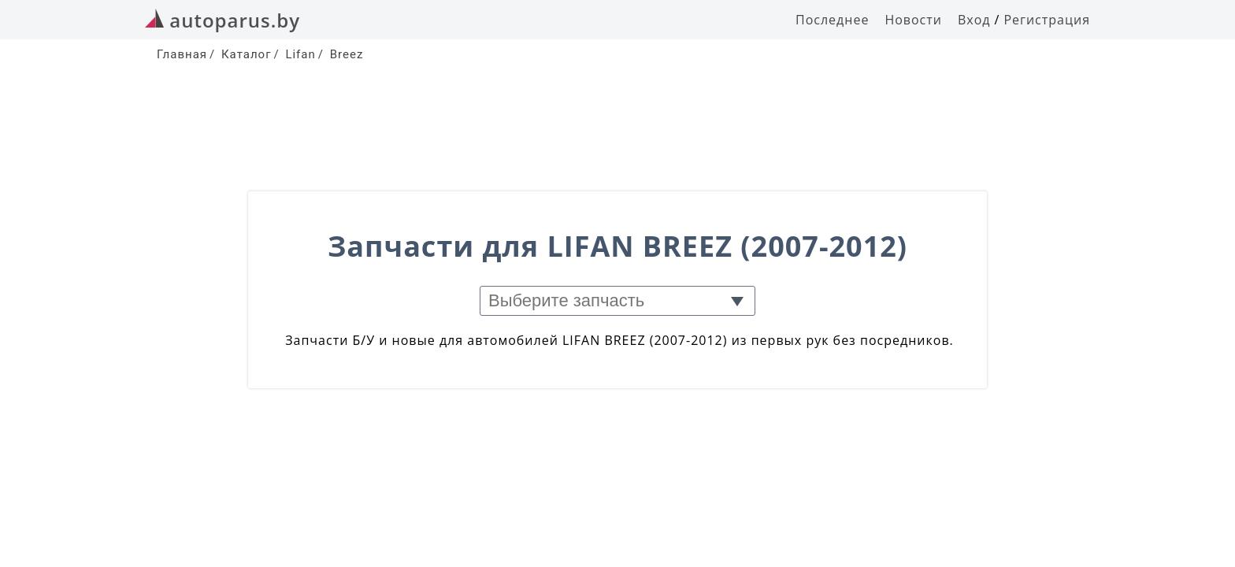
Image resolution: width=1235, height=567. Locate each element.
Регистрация (1046, 19)
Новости (913, 19)
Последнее (832, 19)
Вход (974, 19)
